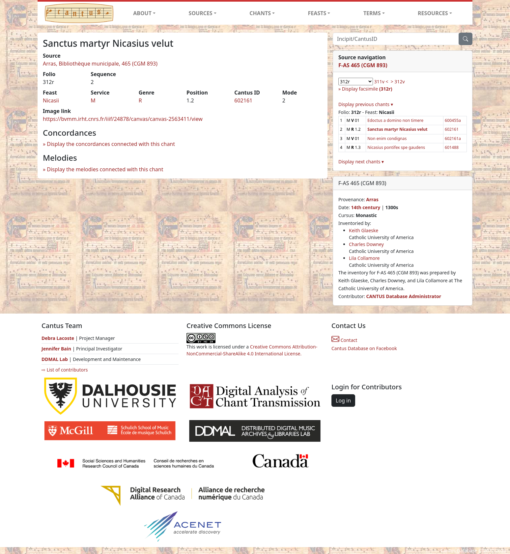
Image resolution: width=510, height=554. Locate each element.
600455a (453, 120)
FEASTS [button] (317, 13)
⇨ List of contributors (65, 370)
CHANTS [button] (260, 13)
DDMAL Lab (55, 359)
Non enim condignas (387, 138)
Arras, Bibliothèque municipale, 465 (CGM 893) (100, 63)
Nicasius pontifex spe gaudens (396, 147)
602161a (453, 138)
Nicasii (51, 100)
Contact (344, 340)
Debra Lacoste (58, 338)
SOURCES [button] (200, 13)
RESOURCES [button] (433, 13)
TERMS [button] (372, 13)
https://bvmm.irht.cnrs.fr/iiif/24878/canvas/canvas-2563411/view (123, 119)
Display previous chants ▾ (365, 104)
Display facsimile (367, 89)
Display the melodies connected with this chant (105, 169)
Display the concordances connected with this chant (111, 144)
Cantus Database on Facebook (364, 348)
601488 (452, 147)
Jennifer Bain (57, 349)
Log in (343, 400)
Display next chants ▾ (361, 161)
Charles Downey (366, 244)
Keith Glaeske (363, 230)
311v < (381, 81)
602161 (243, 100)
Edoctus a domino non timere (395, 120)
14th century (365, 207)
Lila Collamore (364, 258)
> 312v (398, 81)
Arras (372, 199)
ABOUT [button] (142, 13)
